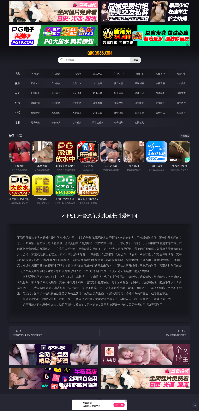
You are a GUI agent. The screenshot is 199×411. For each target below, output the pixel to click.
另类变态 (181, 93)
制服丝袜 (118, 93)
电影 (17, 93)
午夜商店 (55, 122)
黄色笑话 (160, 112)
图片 (17, 103)
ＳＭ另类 (181, 83)
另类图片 (181, 102)
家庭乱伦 (55, 112)
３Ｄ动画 (97, 83)
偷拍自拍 (55, 93)
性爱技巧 (181, 112)
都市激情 (35, 112)
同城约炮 (35, 122)
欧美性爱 (97, 93)
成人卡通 (76, 93)
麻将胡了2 (118, 73)
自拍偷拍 (55, 83)
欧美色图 (76, 102)
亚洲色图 (55, 102)
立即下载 (119, 404)
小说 (17, 112)
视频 (17, 83)
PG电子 (35, 73)
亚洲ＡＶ (35, 83)
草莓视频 (76, 122)
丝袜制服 (139, 83)
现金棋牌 (160, 73)
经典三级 (139, 93)
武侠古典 (97, 112)
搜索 (136, 60)
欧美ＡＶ (76, 83)
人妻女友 (76, 112)
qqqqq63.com (99, 53)
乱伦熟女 (160, 93)
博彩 (17, 73)
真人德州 (55, 73)
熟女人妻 (118, 83)
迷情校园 (118, 112)
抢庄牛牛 (181, 73)
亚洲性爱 (35, 93)
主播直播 (160, 83)
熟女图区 (160, 102)
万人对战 (76, 73)
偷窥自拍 (35, 102)
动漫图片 (97, 102)
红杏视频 (118, 122)
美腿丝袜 (118, 102)
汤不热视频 (97, 122)
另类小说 (139, 112)
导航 (17, 122)
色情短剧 (139, 122)
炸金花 (139, 73)
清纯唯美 (139, 102)
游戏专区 (97, 73)
